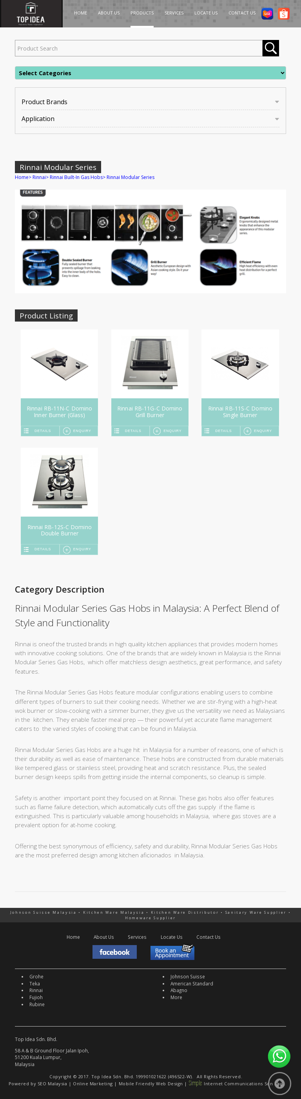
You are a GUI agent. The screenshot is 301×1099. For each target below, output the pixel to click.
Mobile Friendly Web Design (151, 1083)
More (176, 997)
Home (22, 177)
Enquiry (82, 431)
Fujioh (36, 997)
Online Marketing (93, 1083)
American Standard (191, 983)
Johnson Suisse (187, 976)
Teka (34, 983)
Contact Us (208, 937)
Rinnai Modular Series (130, 177)
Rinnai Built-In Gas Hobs (76, 177)
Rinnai (39, 177)
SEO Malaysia (52, 1083)
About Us (104, 937)
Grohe (36, 976)
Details (42, 431)
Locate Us (172, 937)
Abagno (178, 990)
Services (137, 937)
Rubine (37, 1004)
